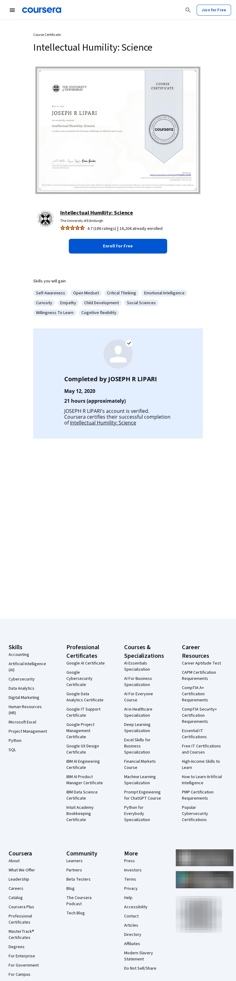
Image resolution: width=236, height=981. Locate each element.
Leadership (19, 879)
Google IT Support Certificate (83, 712)
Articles (131, 925)
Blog (70, 889)
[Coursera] (41, 10)
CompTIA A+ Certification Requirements (195, 694)
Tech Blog (75, 913)
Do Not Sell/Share (140, 968)
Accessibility (136, 907)
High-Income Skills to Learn (201, 764)
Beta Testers (78, 879)
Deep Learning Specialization (137, 728)
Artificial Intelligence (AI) (27, 667)
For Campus (19, 974)
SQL (12, 750)
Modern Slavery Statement (138, 956)
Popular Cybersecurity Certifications (195, 814)
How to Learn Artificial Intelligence (202, 780)
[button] (118, 246)
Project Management (28, 731)
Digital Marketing (24, 698)
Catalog (16, 898)
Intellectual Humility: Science (96, 213)
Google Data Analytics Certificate (85, 697)
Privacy (131, 889)
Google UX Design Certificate (82, 749)
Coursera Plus (21, 907)
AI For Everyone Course (138, 697)
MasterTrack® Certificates (21, 935)
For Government (24, 965)
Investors (133, 870)
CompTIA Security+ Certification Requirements (199, 715)
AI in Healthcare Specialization (138, 712)
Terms (130, 879)
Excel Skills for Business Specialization (137, 746)
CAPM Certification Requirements (199, 675)
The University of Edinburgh (81, 220)
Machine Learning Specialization (140, 780)
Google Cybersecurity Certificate (79, 678)
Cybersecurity (22, 679)
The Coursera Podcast (79, 901)
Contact (131, 916)
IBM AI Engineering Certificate (83, 764)
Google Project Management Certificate (80, 731)
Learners (74, 861)
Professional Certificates (20, 919)
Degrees (17, 947)
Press (129, 861)
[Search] (188, 10)
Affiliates (132, 944)
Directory (132, 935)
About (14, 861)
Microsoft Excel (22, 722)
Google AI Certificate (85, 663)
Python (15, 741)
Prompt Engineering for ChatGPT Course (142, 795)
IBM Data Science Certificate (82, 795)
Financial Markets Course (140, 764)
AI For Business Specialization (138, 682)
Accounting (19, 655)
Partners (74, 870)
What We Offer (22, 870)
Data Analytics (21, 688)
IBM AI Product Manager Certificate (84, 780)
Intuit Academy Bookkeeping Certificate (80, 814)
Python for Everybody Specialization (137, 814)
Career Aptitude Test (201, 663)
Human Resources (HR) (25, 710)
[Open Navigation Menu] (12, 10)
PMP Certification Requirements (198, 795)
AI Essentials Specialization (137, 666)
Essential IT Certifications (194, 734)
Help (128, 898)
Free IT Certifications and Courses (201, 749)
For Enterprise (22, 956)
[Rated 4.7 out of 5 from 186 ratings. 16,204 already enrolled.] (124, 229)
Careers (16, 889)
